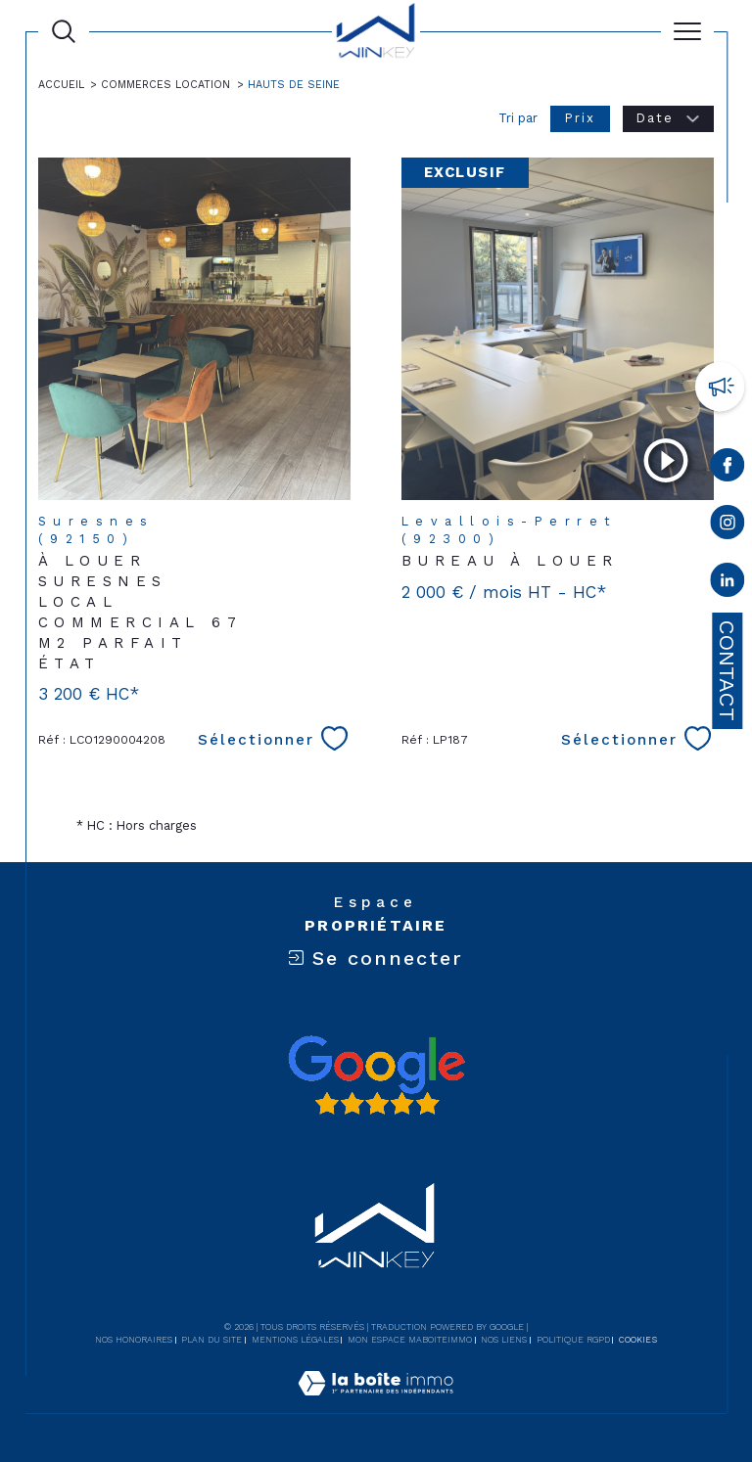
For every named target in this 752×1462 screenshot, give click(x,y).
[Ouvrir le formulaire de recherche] (63, 31)
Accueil (61, 84)
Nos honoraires (133, 1340)
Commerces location (165, 84)
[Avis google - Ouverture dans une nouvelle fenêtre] (376, 1075)
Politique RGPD (573, 1340)
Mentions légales (295, 1340)
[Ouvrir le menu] (687, 31)
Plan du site (211, 1340)
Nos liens (504, 1340)
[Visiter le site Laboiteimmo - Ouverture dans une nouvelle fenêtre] (375, 1403)
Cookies (638, 1340)
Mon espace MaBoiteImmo (410, 1340)
